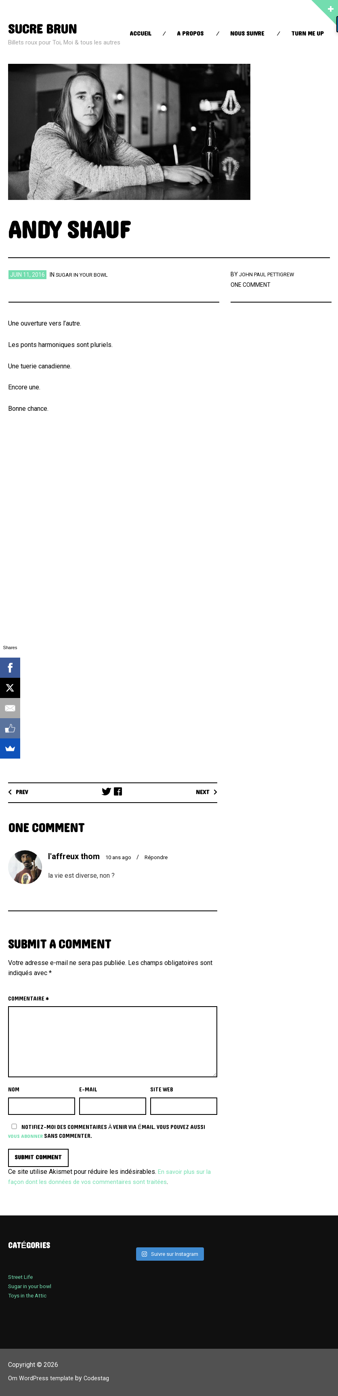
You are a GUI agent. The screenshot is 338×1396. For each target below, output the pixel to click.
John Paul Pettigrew (269, 274)
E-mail (88, 1089)
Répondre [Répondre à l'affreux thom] (161, 857)
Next (201, 792)
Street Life (22, 1277)
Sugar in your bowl (84, 274)
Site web (161, 1089)
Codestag (102, 1379)
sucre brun (45, 29)
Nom (13, 1089)
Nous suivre (247, 33)
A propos (190, 33)
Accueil (140, 33)
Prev (23, 792)
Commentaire (28, 998)
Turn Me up (307, 33)
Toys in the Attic (29, 1296)
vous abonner (26, 1136)
